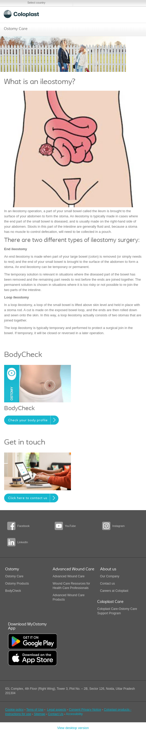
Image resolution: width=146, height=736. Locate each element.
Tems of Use (35, 709)
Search (122, 14)
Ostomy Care (15, 29)
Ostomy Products (17, 583)
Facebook (23, 525)
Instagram (118, 525)
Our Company (109, 576)
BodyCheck (13, 591)
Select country (36, 2)
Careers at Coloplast (114, 591)
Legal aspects (56, 709)
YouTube (70, 525)
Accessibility (74, 714)
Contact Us (55, 714)
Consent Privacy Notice (85, 709)
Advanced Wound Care (69, 576)
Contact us (107, 583)
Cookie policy (14, 709)
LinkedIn (22, 542)
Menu (135, 14)
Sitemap (39, 714)
